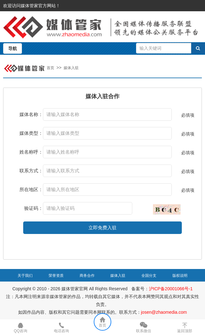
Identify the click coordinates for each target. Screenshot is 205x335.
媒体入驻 (71, 68)
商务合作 (87, 275)
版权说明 (179, 275)
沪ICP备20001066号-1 (171, 288)
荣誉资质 (56, 275)
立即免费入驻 (102, 227)
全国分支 (148, 275)
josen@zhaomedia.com (164, 312)
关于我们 (25, 275)
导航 (12, 48)
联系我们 (102, 292)
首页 (50, 68)
